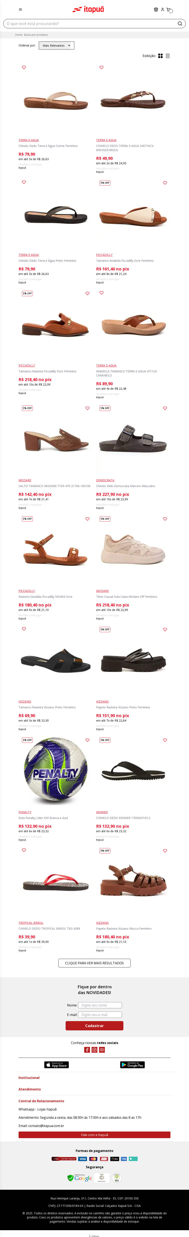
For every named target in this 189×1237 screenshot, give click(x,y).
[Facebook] (87, 1050)
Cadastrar (94, 1025)
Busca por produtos (36, 35)
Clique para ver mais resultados (94, 963)
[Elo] (114, 1159)
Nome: (72, 1005)
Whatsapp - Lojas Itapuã (38, 1109)
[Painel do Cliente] (163, 9)
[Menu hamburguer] (20, 9)
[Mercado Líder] (101, 1178)
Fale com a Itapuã (94, 1135)
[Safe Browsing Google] (79, 1178)
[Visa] (82, 1159)
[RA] (117, 1178)
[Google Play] (132, 1064)
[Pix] (133, 1159)
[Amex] (124, 1159)
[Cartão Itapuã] (63, 1159)
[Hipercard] (104, 1159)
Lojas (156, 9)
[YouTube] (102, 1050)
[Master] (93, 1159)
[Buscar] (179, 23)
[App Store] (56, 1064)
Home (18, 35)
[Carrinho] (168, 9)
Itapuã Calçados (88, 9)
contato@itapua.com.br (46, 1125)
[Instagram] (94, 1050)
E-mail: (72, 1014)
